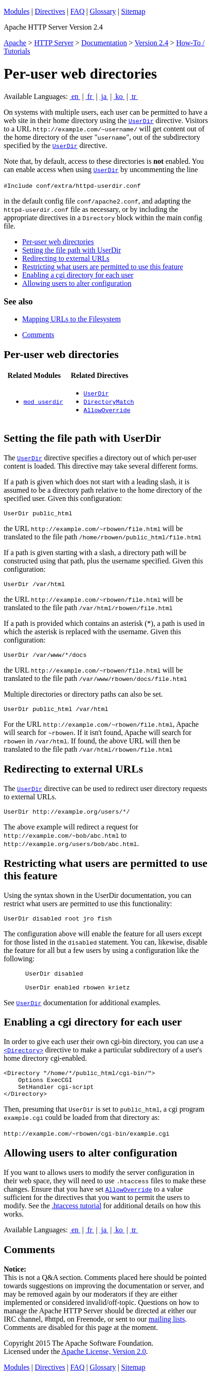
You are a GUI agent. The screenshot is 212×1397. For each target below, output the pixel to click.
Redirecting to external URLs (65, 258)
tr (134, 96)
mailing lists (167, 1337)
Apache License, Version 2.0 (103, 1369)
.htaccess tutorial (77, 1224)
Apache (15, 43)
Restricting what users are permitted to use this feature (102, 267)
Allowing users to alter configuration (76, 283)
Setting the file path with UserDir (71, 250)
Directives (50, 11)
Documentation (104, 43)
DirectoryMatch (109, 401)
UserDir (141, 121)
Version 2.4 (151, 43)
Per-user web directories (58, 242)
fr (89, 96)
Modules (17, 11)
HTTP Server (53, 43)
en (75, 96)
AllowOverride (107, 410)
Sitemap (133, 11)
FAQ (77, 11)
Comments (38, 335)
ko (119, 96)
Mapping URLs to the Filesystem (71, 319)
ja (104, 96)
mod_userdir (43, 401)
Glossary (103, 11)
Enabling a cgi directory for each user (77, 275)
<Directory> (23, 1062)
